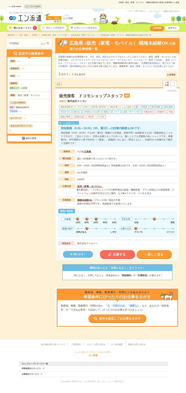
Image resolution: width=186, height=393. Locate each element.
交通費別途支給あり (150, 63)
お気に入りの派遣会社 (85, 28)
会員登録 (157, 28)
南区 (98, 57)
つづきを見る (144, 193)
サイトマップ (154, 11)
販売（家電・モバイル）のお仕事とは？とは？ (152, 66)
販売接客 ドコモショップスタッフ (91, 96)
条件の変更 (31, 138)
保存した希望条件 (55, 28)
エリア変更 (68, 18)
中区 (92, 57)
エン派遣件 (15, 6)
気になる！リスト (25, 28)
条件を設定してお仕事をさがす (120, 318)
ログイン (172, 28)
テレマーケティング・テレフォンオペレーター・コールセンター (101, 60)
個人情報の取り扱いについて (53, 344)
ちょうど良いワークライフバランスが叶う (26, 13)
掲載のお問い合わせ (172, 11)
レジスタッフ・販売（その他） (149, 60)
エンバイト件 (32, 6)
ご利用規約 (76, 344)
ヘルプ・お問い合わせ (136, 11)
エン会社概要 (117, 344)
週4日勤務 (74, 66)
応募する (119, 254)
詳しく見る (155, 254)
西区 (104, 57)
